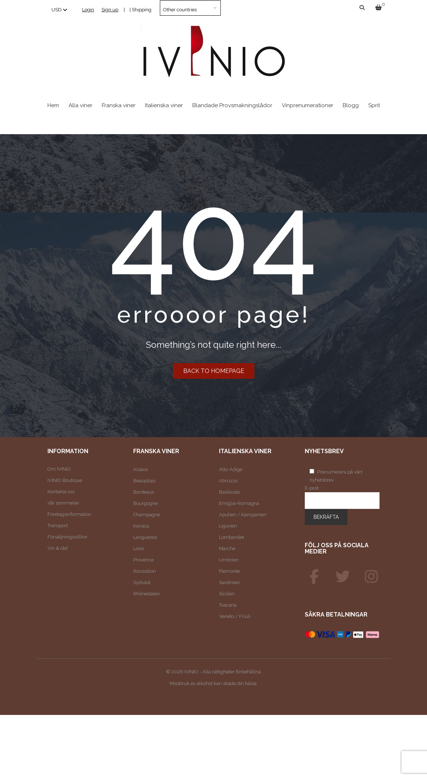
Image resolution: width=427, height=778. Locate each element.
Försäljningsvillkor (67, 537)
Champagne (146, 514)
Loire (138, 548)
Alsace (140, 469)
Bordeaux (143, 492)
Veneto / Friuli (234, 616)
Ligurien (228, 526)
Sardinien (229, 582)
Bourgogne (145, 503)
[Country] (190, 8)
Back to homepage (213, 370)
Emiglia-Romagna (239, 503)
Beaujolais (144, 480)
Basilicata (229, 492)
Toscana (227, 605)
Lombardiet (231, 537)
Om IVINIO (59, 469)
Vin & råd (57, 548)
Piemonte (229, 571)
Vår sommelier (63, 503)
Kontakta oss (60, 491)
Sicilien (227, 593)
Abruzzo (228, 480)
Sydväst (141, 582)
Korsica (141, 526)
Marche (227, 548)
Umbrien (229, 560)
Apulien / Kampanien (242, 514)
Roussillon (144, 571)
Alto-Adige (230, 469)
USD (56, 9)
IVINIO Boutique (64, 480)
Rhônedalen (146, 593)
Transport (57, 525)
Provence (143, 560)
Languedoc (145, 537)
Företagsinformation (69, 514)
